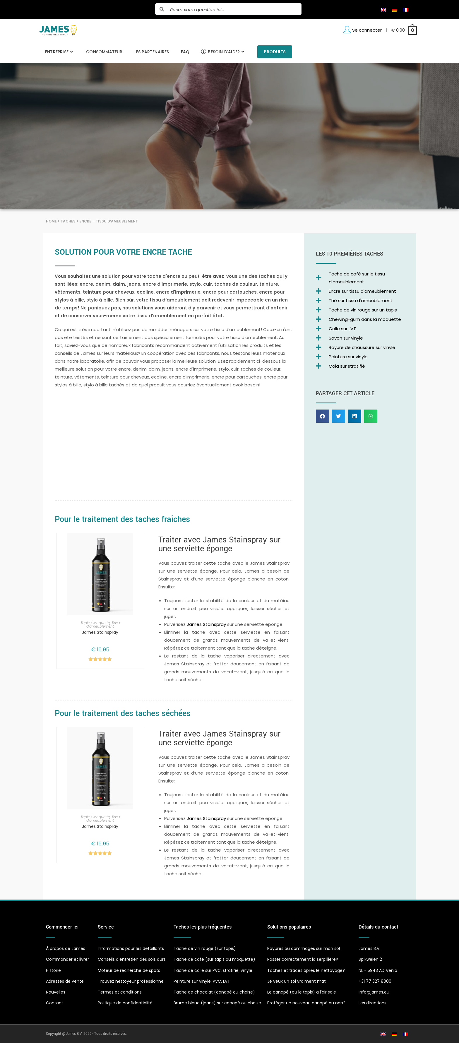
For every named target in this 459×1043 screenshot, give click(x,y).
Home (51, 221)
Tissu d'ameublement (103, 624)
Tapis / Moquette (95, 622)
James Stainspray (100, 632)
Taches (68, 221)
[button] (322, 416)
